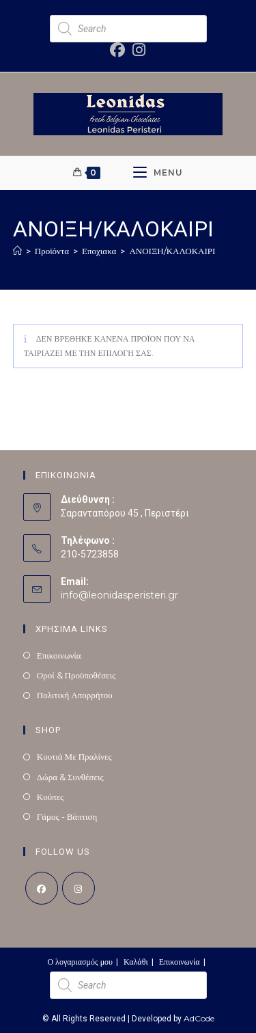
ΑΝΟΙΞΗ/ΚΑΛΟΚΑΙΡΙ (172, 250)
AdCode (199, 1018)
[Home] (17, 250)
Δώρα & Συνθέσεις (70, 776)
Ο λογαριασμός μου (80, 961)
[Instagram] (78, 888)
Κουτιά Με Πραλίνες (74, 756)
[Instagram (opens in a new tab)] (136, 49)
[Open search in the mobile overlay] (128, 28)
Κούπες (50, 796)
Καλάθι (136, 961)
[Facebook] (41, 888)
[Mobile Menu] (158, 173)
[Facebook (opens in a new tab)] (118, 49)
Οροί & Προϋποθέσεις (76, 675)
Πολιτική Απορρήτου (75, 694)
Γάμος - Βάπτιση (67, 816)
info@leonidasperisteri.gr (119, 595)
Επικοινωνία (59, 655)
